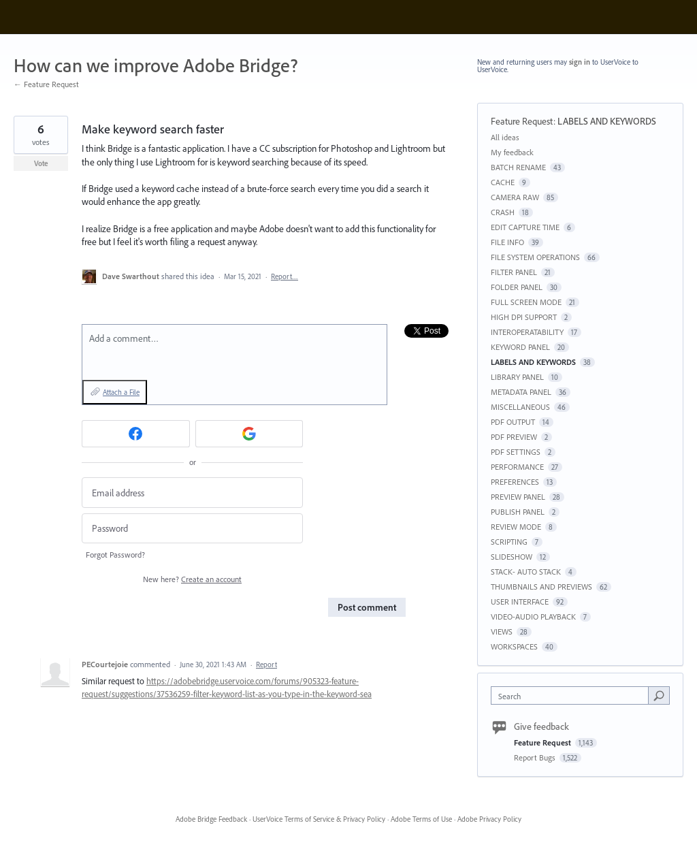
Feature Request (522, 121)
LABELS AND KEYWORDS (606, 121)
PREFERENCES (515, 482)
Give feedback (541, 726)
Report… (284, 276)
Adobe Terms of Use (421, 819)
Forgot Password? (115, 554)
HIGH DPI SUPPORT (524, 317)
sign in (579, 62)
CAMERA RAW (515, 197)
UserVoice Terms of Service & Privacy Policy (319, 819)
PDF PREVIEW (514, 437)
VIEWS (502, 631)
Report (266, 664)
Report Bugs (535, 757)
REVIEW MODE (516, 527)
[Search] (659, 695)
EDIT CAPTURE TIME (525, 227)
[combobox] (573, 695)
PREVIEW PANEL (518, 497)
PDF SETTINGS (515, 452)
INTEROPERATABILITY (527, 332)
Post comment (367, 607)
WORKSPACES (514, 646)
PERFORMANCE (517, 467)
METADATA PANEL (521, 392)
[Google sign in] (249, 433)
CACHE (503, 182)
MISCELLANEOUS (520, 407)
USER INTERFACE (520, 601)
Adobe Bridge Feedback (211, 819)
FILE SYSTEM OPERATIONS (535, 257)
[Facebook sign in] (136, 433)
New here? (192, 579)
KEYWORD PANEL (520, 347)
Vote (41, 163)
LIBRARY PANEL (517, 377)
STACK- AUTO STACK (526, 571)
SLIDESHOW (511, 556)
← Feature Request (46, 84)
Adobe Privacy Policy (489, 819)
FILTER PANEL (514, 272)
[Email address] (192, 492)
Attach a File (121, 392)
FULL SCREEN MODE (526, 302)
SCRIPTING (509, 541)
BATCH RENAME (518, 167)
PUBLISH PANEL (518, 512)
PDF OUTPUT (513, 422)
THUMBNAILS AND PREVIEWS (541, 586)
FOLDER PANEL (516, 287)
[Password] (192, 528)
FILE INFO (507, 242)
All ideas (505, 137)
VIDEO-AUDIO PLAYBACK (533, 616)
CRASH (503, 212)
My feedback (512, 152)
